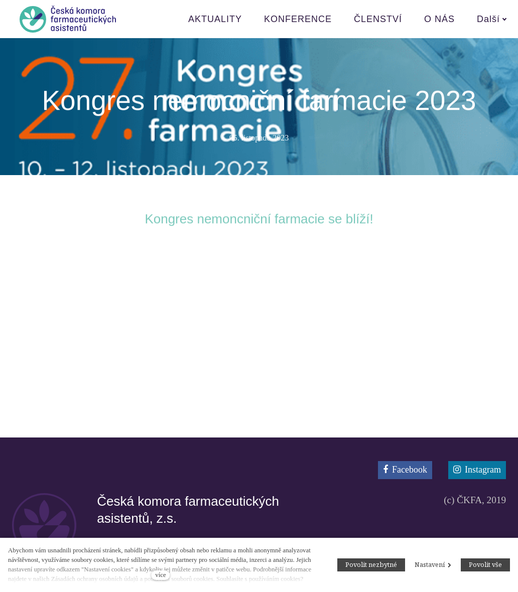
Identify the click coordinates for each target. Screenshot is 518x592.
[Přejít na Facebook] (405, 470)
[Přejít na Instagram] (477, 470)
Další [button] (492, 19)
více (160, 574)
